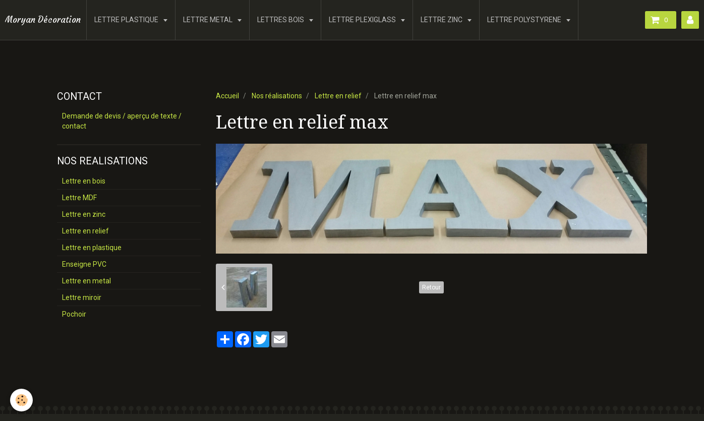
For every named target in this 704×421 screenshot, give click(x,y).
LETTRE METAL (208, 20)
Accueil (227, 96)
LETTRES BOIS (281, 20)
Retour (431, 287)
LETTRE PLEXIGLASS (363, 20)
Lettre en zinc (83, 214)
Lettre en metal (86, 281)
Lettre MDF (79, 198)
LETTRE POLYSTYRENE (525, 20)
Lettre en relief (338, 96)
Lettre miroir (81, 297)
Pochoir (74, 314)
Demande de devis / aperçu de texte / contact (122, 121)
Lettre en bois (83, 181)
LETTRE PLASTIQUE (127, 20)
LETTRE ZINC (442, 20)
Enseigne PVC (84, 264)
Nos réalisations (277, 96)
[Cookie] (21, 400)
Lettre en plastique (92, 248)
